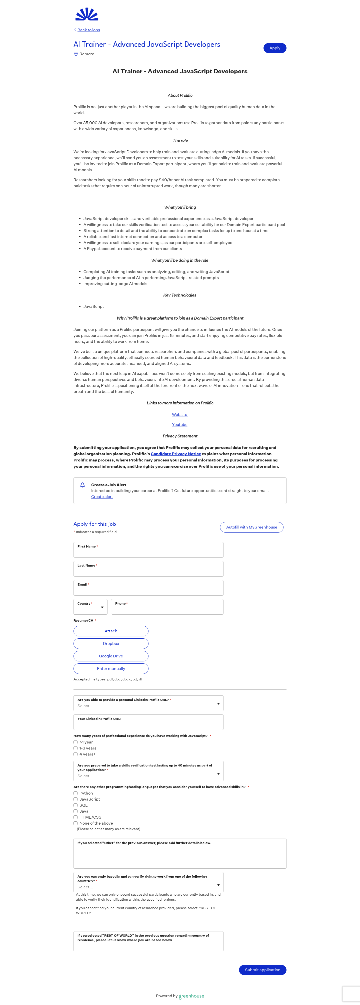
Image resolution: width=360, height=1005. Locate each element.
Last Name (88, 565)
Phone (121, 603)
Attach (111, 631)
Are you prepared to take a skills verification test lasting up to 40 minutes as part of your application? (145, 767)
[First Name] (149, 553)
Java (84, 811)
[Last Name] (149, 572)
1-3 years (88, 748)
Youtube (180, 424)
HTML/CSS (91, 817)
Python (86, 793)
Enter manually (111, 668)
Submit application (262, 969)
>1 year (86, 742)
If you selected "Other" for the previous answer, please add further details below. (144, 843)
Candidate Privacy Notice (176, 453)
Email (83, 584)
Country (85, 603)
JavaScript (90, 799)
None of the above (96, 823)
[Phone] (167, 610)
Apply (275, 48)
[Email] (149, 591)
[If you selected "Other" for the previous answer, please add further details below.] (180, 857)
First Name (88, 546)
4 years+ (88, 754)
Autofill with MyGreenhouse (251, 527)
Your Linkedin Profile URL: (99, 719)
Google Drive (111, 656)
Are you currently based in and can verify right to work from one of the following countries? (142, 878)
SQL (84, 805)
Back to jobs (87, 30)
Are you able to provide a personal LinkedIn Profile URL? (125, 700)
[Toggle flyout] (102, 607)
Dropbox (111, 643)
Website (180, 414)
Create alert (102, 496)
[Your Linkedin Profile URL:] (149, 725)
